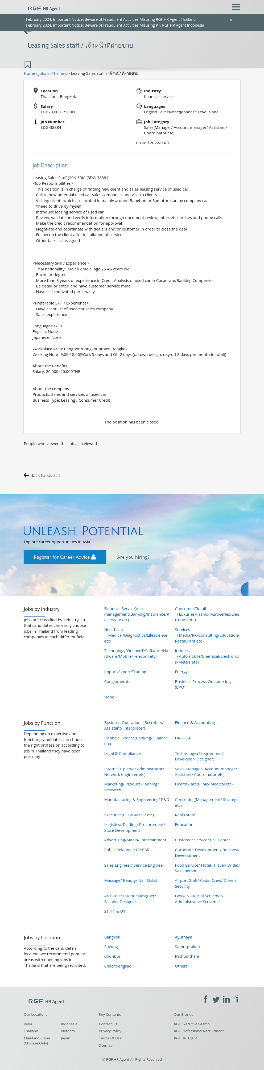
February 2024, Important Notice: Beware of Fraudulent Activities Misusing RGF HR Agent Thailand (111, 19)
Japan (65, 1038)
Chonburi (112, 956)
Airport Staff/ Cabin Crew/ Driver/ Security (206, 883)
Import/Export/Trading (125, 671)
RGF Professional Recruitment (199, 1030)
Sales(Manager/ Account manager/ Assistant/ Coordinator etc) (207, 771)
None (109, 696)
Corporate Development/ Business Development (207, 852)
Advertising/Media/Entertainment (135, 839)
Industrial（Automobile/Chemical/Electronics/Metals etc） (207, 656)
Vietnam (68, 1030)
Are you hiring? (133, 557)
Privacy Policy (110, 1030)
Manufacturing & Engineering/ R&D (136, 799)
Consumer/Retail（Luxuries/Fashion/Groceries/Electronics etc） (207, 614)
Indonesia (69, 1024)
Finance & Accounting (195, 722)
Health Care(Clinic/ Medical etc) (204, 784)
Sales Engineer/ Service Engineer (134, 865)
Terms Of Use (110, 1038)
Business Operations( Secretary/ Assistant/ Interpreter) (133, 725)
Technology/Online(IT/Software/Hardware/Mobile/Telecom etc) (136, 653)
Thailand (31, 1030)
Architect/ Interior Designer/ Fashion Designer (130, 898)
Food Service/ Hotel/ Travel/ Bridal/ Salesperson (207, 867)
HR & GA (183, 737)
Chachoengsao (117, 966)
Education (184, 824)
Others (181, 966)
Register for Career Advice (65, 557)
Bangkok (112, 937)
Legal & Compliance (122, 753)
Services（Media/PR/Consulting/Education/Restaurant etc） (207, 635)
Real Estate (185, 814)
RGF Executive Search (192, 1024)
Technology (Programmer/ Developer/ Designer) (199, 756)
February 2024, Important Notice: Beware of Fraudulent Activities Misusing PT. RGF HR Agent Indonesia (115, 25)
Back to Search (45, 475)
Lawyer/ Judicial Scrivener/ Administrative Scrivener (199, 898)
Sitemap (105, 1045)
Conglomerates (118, 681)
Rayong (111, 946)
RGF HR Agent (185, 1038)
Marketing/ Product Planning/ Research (131, 786)
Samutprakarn (188, 946)
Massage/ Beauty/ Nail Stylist (131, 880)
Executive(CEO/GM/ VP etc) (129, 814)
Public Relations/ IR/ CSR (126, 849)
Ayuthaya (183, 937)
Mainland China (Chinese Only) (37, 1041)
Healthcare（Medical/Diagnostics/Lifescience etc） (135, 635)
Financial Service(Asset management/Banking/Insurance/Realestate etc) (136, 614)
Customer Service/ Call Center (202, 839)
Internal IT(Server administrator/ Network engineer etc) (134, 771)
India (28, 1024)
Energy (181, 671)
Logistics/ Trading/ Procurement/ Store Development (134, 827)
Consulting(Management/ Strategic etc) (207, 802)
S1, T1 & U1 (114, 911)
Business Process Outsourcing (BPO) (203, 684)
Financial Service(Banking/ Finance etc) (136, 740)
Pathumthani (187, 956)
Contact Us (108, 1024)
